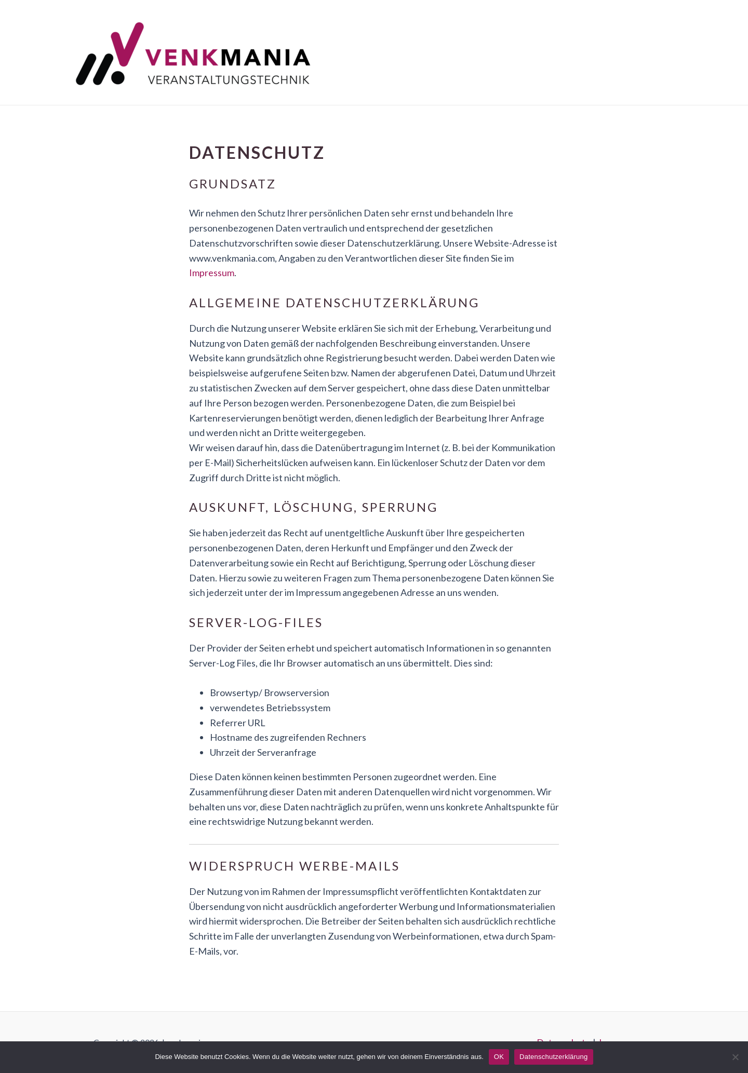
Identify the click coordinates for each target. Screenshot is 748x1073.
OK (499, 1057)
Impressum (211, 272)
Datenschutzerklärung (553, 1057)
